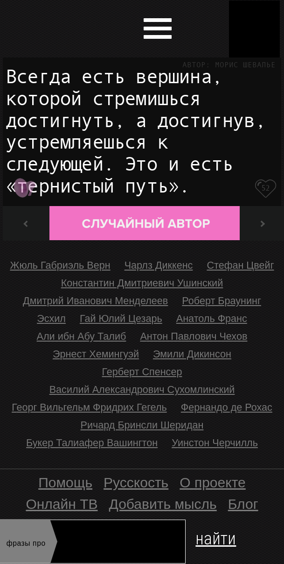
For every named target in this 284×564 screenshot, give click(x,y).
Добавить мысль (163, 504)
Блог (243, 504)
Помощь (65, 482)
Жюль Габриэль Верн (60, 265)
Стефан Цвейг (240, 265)
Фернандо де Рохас (226, 407)
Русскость (136, 482)
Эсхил (51, 318)
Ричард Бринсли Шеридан (142, 425)
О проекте (213, 482)
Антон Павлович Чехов (193, 336)
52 (265, 188)
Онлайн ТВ (61, 504)
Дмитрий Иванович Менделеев (95, 301)
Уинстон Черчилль (215, 443)
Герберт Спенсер (142, 372)
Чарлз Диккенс (159, 265)
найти (215, 536)
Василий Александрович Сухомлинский (142, 389)
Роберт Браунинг (221, 301)
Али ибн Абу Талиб (81, 336)
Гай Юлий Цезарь (121, 318)
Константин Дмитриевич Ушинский (142, 283)
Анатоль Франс (211, 318)
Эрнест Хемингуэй (96, 354)
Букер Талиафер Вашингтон (92, 443)
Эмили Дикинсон (192, 354)
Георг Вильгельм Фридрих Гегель (89, 407)
